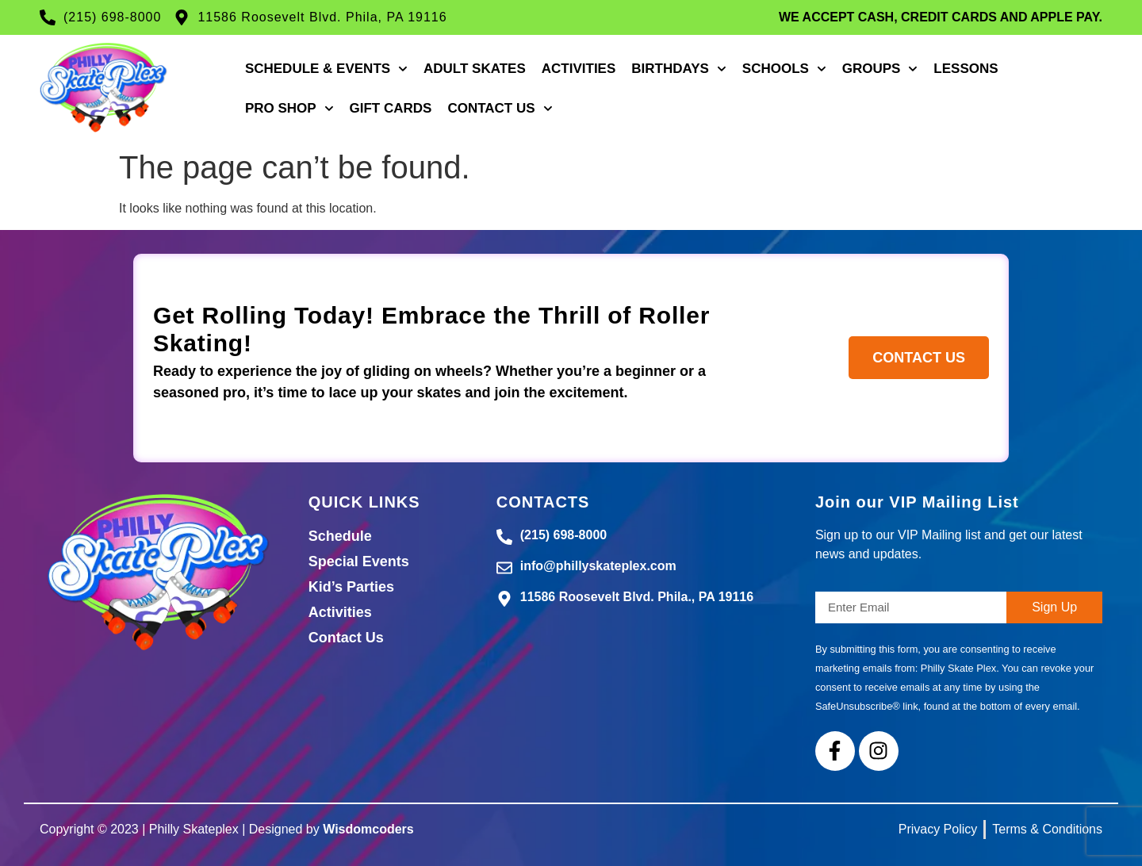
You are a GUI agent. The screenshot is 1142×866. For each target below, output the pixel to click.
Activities (579, 68)
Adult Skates (474, 68)
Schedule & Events (326, 69)
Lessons (965, 68)
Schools (784, 69)
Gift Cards (391, 108)
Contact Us (499, 108)
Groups (880, 69)
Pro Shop (289, 108)
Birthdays (678, 69)
